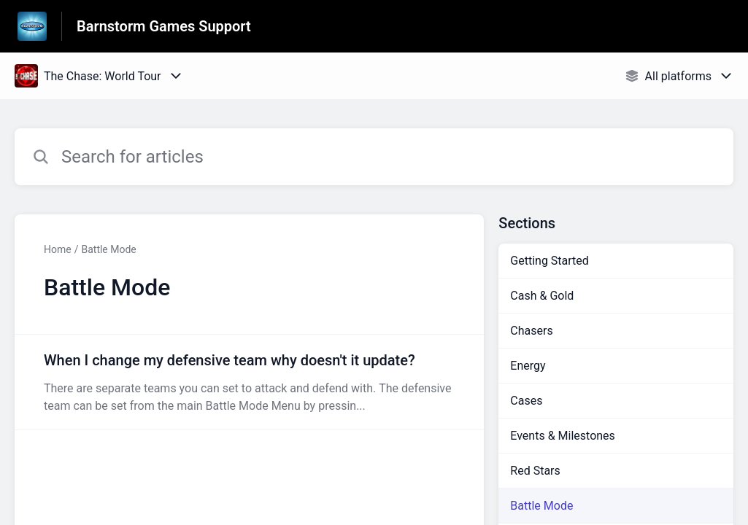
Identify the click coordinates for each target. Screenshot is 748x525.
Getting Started (549, 261)
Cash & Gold (542, 296)
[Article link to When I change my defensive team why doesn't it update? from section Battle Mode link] (249, 382)
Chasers (531, 331)
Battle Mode (108, 249)
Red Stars (535, 471)
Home (58, 249)
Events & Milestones (562, 436)
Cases (526, 401)
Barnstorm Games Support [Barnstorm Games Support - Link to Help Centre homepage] (164, 26)
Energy (527, 366)
